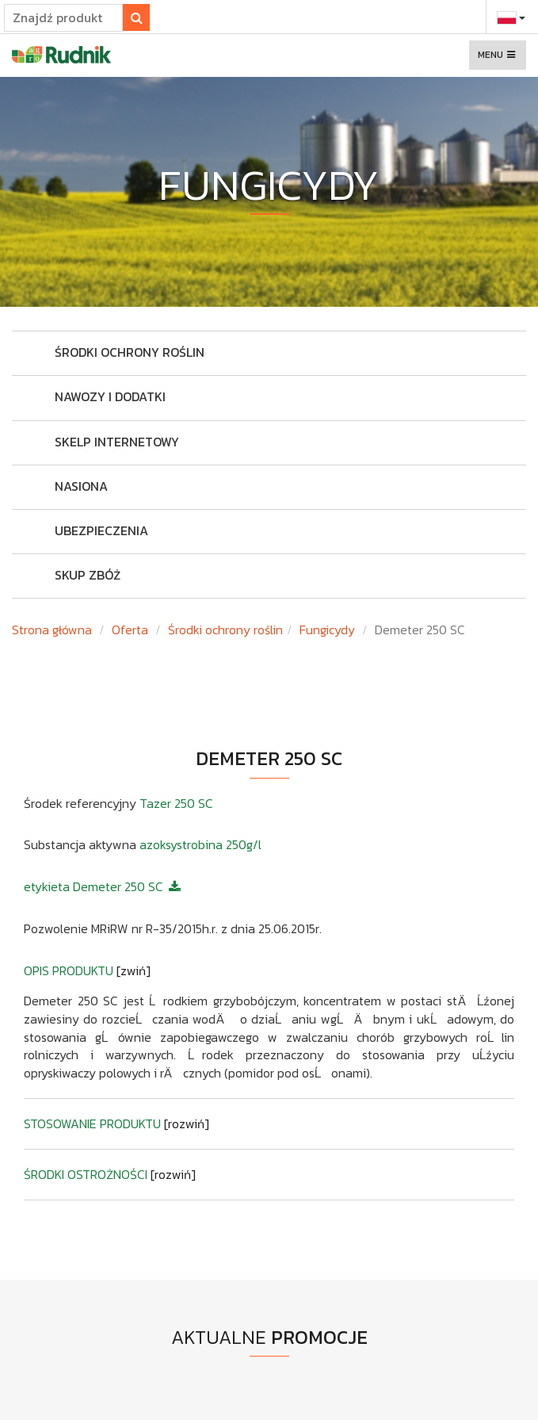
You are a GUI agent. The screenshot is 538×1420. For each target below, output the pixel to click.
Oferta (130, 629)
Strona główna (52, 629)
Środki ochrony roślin (225, 629)
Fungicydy (327, 629)
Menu (501, 58)
